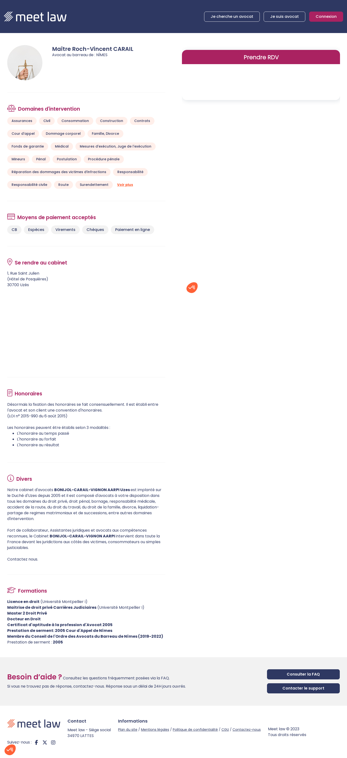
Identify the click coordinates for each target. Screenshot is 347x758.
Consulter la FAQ (303, 674)
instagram (53, 742)
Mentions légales (155, 729)
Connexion (326, 16)
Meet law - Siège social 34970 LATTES (89, 732)
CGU (225, 729)
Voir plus (125, 184)
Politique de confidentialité (195, 729)
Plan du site (127, 729)
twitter (44, 742)
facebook (36, 742)
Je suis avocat (284, 16)
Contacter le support (303, 688)
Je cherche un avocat (232, 16)
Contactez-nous (247, 729)
